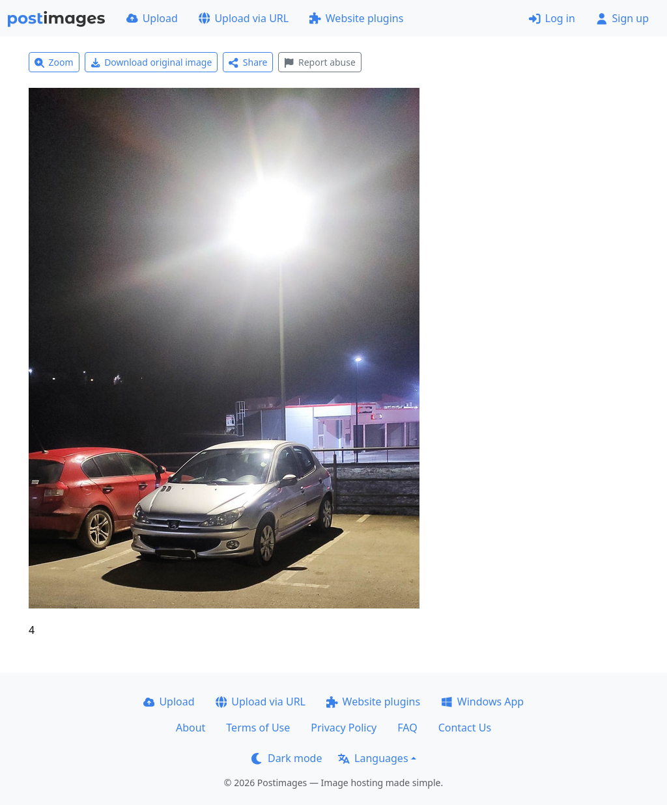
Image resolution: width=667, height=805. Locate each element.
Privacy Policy (343, 727)
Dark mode (286, 758)
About (190, 727)
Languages (373, 758)
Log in (552, 18)
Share (248, 62)
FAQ (407, 727)
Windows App (482, 701)
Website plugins (356, 18)
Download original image (151, 62)
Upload (152, 18)
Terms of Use (258, 727)
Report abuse (319, 62)
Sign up (622, 18)
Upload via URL (244, 18)
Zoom (54, 62)
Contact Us (464, 727)
